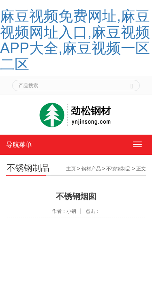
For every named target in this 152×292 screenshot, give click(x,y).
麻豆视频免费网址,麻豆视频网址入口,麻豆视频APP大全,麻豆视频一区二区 (75, 40)
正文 (141, 169)
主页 (71, 169)
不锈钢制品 (118, 169)
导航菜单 (19, 144)
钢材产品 (91, 169)
